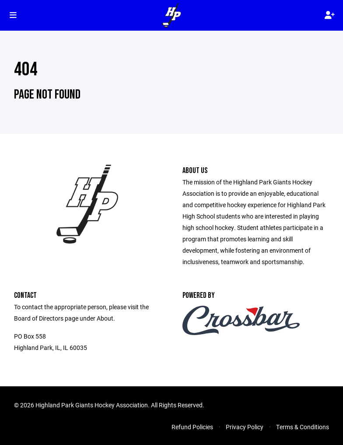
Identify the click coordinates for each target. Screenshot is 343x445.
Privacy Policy (244, 427)
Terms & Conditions (302, 427)
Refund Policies (192, 427)
